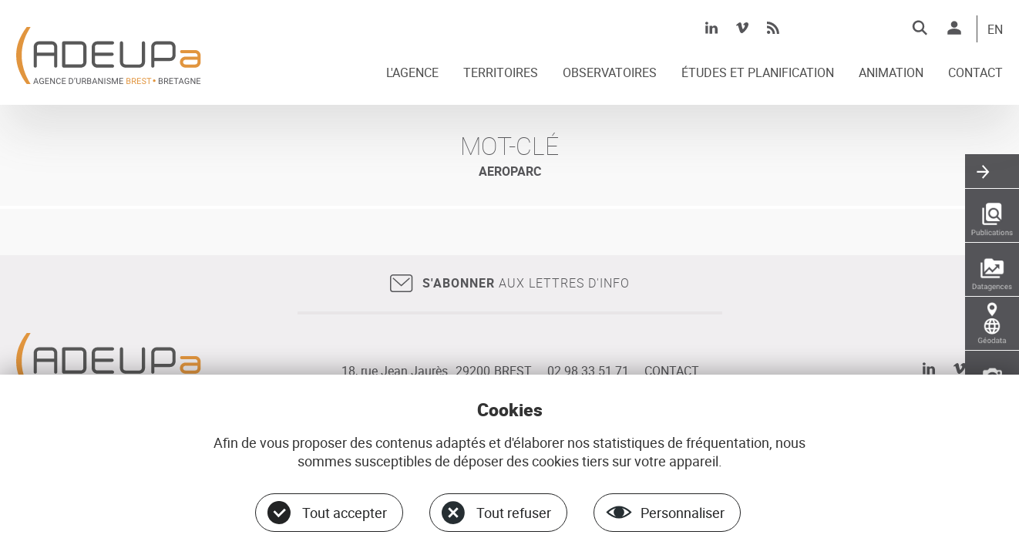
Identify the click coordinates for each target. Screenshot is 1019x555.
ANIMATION (891, 73)
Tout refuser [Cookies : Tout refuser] (513, 512)
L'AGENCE (412, 73)
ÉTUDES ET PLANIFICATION (757, 73)
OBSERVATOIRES (610, 73)
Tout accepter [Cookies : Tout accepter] (344, 512)
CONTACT (975, 73)
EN (995, 30)
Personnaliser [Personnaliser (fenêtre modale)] (683, 512)
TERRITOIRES (500, 73)
